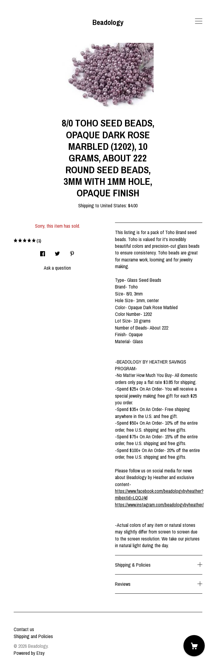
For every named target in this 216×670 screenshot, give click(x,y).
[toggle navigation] (198, 21)
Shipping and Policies (33, 636)
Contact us (24, 629)
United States (113, 205)
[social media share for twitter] (57, 252)
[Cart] (194, 645)
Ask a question (57, 267)
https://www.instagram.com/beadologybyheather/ (159, 504)
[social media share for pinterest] (72, 252)
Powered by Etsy (29, 653)
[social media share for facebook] (42, 252)
